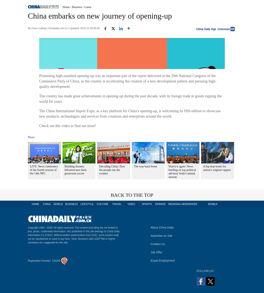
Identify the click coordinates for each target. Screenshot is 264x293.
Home (66, 7)
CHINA (47, 204)
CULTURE (102, 204)
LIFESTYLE (86, 204)
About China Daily (162, 227)
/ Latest (87, 7)
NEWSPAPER (189, 204)
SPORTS (147, 204)
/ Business (76, 7)
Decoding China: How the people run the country (112, 170)
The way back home (145, 166)
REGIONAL (174, 204)
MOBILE (212, 204)
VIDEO (131, 204)
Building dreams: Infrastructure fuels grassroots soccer (76, 170)
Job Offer (156, 252)
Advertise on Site (161, 235)
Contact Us (158, 244)
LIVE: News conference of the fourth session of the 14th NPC (44, 170)
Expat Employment (163, 260)
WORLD (58, 204)
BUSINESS (71, 204)
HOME (35, 204)
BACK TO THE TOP (132, 195)
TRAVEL (117, 204)
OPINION (160, 204)
